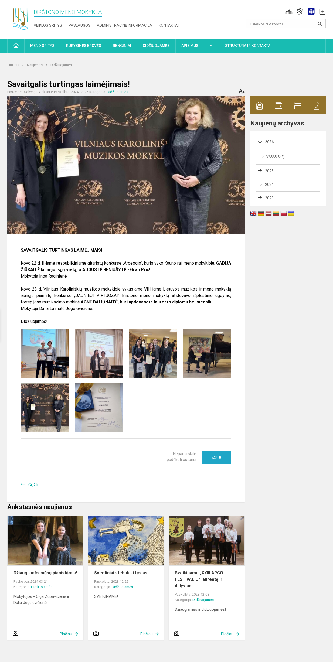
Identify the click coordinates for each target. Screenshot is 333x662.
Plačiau (66, 634)
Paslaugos (79, 25)
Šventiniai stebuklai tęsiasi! (121, 572)
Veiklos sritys (48, 25)
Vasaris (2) (275, 157)
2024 (269, 184)
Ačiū (216, 457)
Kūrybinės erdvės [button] (83, 45)
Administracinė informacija (124, 25)
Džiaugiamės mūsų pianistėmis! (45, 572)
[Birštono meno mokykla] (20, 18)
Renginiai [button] (122, 45)
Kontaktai (169, 25)
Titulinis (13, 65)
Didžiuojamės (61, 65)
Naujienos (35, 65)
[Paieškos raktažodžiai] (286, 23)
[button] (289, 11)
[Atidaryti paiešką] (320, 24)
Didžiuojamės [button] (156, 45)
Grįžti (33, 484)
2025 (269, 171)
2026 (269, 142)
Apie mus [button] (189, 45)
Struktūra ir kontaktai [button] (248, 45)
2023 (269, 198)
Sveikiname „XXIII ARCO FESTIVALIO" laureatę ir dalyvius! (199, 579)
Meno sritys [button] (42, 45)
